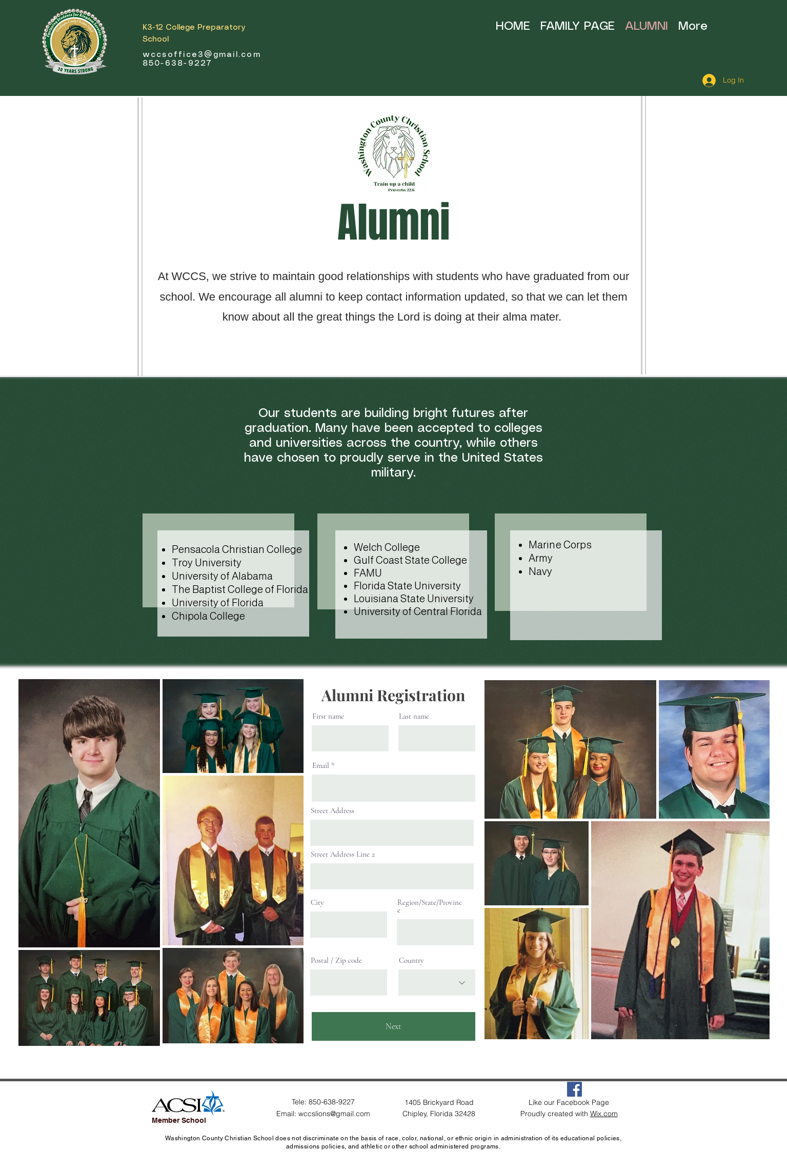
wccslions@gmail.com (334, 1113)
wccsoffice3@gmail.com (202, 54)
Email (320, 765)
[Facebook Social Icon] (574, 1089)
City (317, 902)
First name (328, 716)
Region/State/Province (429, 906)
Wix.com (604, 1113)
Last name (414, 716)
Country (411, 960)
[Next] (393, 1026)
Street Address (332, 811)
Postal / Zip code (336, 960)
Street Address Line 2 (343, 854)
